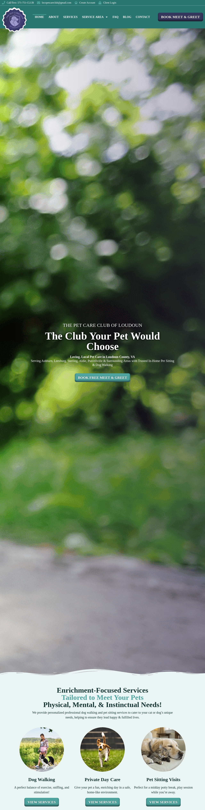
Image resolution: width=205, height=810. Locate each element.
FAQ (116, 17)
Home (39, 17)
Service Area (95, 17)
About (54, 17)
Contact (143, 17)
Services (70, 17)
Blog (127, 17)
